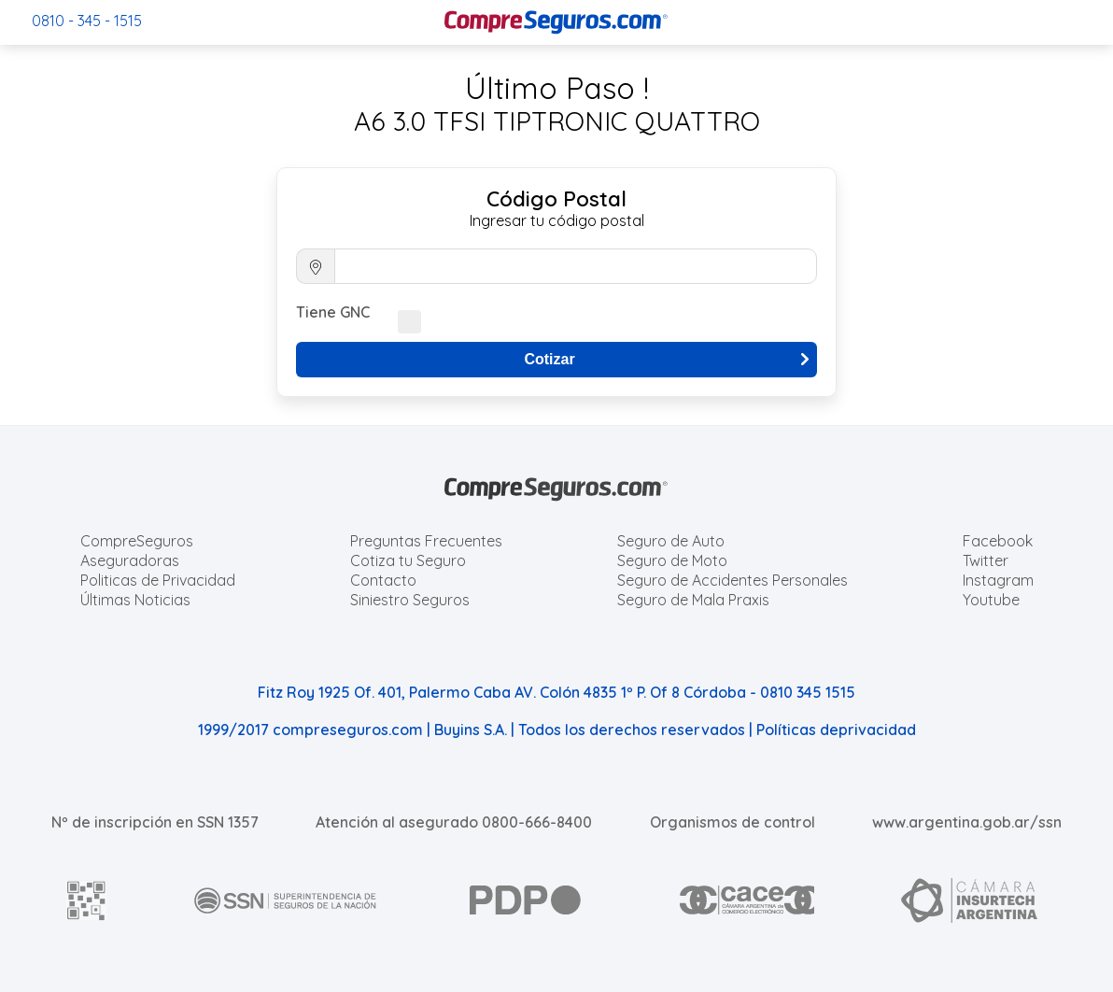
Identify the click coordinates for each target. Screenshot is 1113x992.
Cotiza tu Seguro (408, 560)
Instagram (998, 580)
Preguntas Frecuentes (426, 540)
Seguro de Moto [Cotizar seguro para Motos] (672, 560)
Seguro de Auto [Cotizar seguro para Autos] (671, 540)
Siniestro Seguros (410, 599)
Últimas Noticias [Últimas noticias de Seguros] (135, 599)
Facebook (998, 540)
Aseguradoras (129, 560)
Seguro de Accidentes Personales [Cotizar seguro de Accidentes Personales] (732, 580)
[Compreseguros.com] (556, 22)
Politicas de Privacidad (157, 580)
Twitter (985, 560)
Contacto (383, 580)
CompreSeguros (136, 540)
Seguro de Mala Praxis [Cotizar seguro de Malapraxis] (693, 599)
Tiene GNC (333, 312)
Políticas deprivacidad (836, 729)
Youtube (991, 599)
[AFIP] (86, 900)
